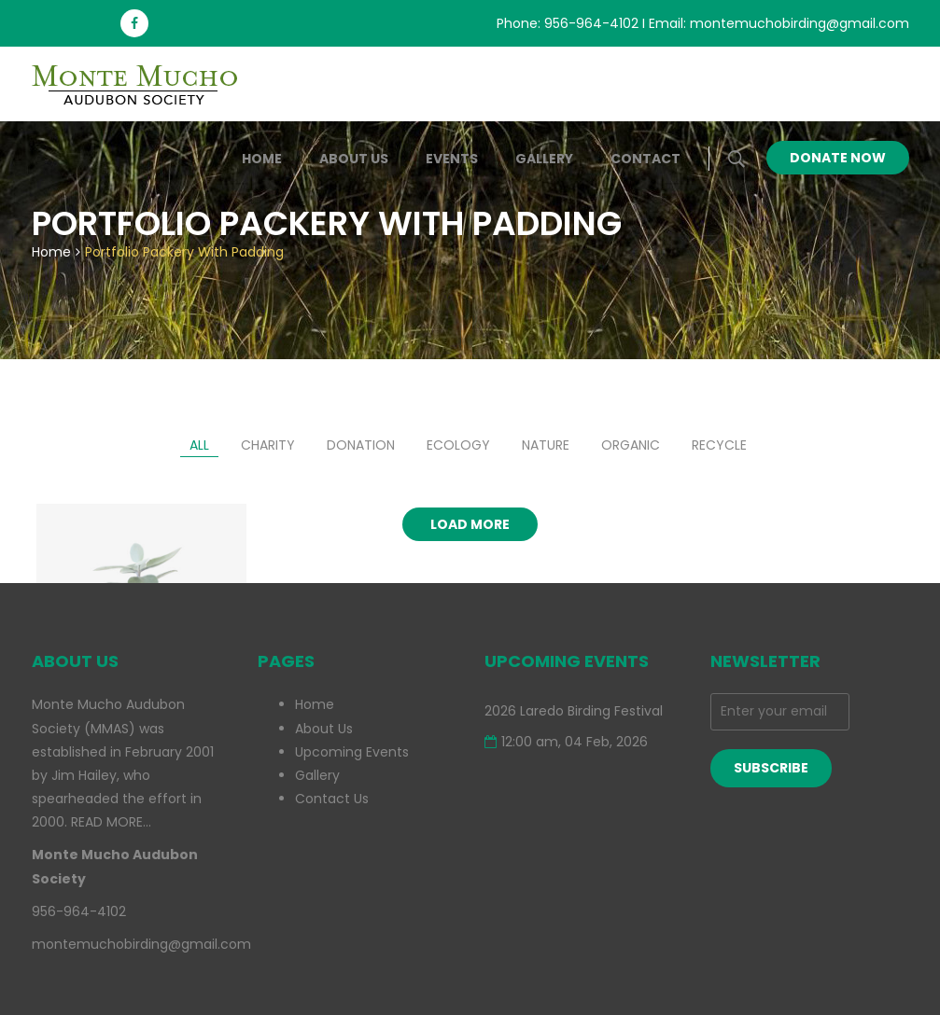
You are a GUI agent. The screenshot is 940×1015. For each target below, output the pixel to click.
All (199, 445)
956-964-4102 (591, 23)
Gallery (544, 158)
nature (545, 445)
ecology (458, 445)
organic (630, 445)
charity (268, 445)
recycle (719, 445)
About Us (353, 158)
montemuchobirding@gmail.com (799, 23)
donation (361, 445)
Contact (645, 158)
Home (262, 158)
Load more (470, 524)
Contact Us (332, 798)
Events (452, 158)
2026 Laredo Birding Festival (573, 711)
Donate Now (838, 157)
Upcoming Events (352, 752)
